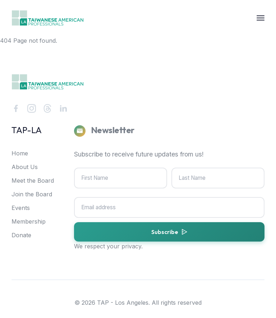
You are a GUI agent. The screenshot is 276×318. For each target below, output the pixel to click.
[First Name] (120, 178)
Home (20, 153)
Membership (29, 221)
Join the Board (32, 194)
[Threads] (47, 108)
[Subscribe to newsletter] (169, 232)
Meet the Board (33, 180)
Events (21, 207)
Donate (21, 235)
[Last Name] (217, 178)
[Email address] (169, 207)
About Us (25, 166)
